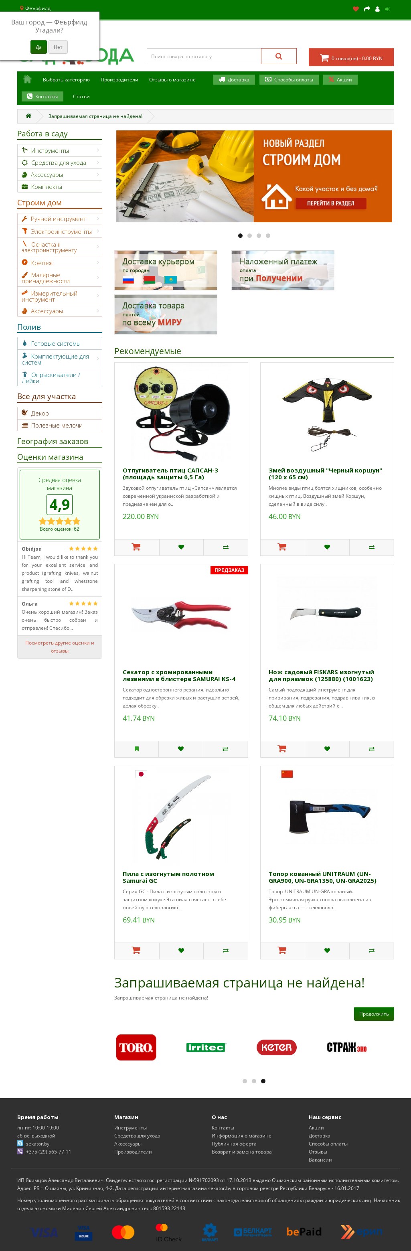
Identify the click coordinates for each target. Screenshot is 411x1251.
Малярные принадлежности (46, 278)
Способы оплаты (293, 79)
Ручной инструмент (58, 219)
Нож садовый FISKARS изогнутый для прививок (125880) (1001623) (321, 675)
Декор (40, 413)
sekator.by (37, 1143)
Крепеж (42, 263)
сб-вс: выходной (36, 1135)
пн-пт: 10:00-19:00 (38, 1127)
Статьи (81, 96)
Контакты (46, 96)
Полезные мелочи (57, 425)
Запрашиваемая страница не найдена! (95, 116)
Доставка (238, 79)
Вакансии (320, 1159)
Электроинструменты (61, 231)
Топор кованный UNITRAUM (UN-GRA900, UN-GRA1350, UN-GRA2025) (323, 877)
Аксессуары (47, 174)
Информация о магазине (241, 1135)
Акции (344, 79)
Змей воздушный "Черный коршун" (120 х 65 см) (325, 473)
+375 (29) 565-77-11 (48, 1151)
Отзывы (318, 1151)
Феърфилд (35, 8)
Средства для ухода (58, 162)
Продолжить (374, 1013)
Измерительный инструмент (49, 296)
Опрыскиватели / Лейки (51, 378)
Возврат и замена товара (242, 1151)
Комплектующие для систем (55, 359)
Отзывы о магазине (172, 79)
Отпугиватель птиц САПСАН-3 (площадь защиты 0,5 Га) (170, 473)
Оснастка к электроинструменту (49, 247)
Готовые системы (56, 343)
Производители (119, 79)
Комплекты (46, 186)
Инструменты (50, 150)
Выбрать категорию (66, 79)
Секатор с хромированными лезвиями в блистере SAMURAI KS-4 (179, 675)
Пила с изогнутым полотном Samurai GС (168, 877)
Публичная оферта (234, 1143)
